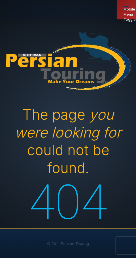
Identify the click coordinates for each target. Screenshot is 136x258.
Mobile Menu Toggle (130, 13)
